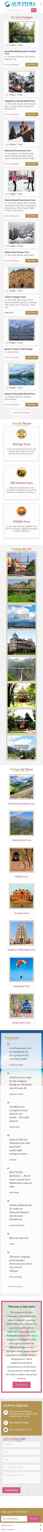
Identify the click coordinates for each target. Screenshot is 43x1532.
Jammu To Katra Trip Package (19, 349)
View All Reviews (15, 1286)
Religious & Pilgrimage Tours (21, 950)
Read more (21, 1385)
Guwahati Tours (21, 563)
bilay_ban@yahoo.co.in (20, 1429)
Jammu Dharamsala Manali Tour (20, 394)
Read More (31, 65)
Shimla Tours (21, 642)
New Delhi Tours (21, 590)
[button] (19, 1422)
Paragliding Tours (21, 986)
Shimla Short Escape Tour (17, 252)
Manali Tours (21, 746)
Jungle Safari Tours (21, 1023)
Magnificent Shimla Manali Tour (20, 101)
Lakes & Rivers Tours (21, 840)
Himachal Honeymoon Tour (18, 150)
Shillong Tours (21, 616)
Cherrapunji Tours (21, 668)
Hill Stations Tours (22, 483)
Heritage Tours (21, 444)
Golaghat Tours (21, 694)
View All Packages (21, 413)
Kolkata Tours (21, 720)
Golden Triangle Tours (15, 297)
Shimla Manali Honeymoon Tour (20, 200)
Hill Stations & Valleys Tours (21, 804)
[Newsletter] (14, 1519)
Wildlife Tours (21, 521)
